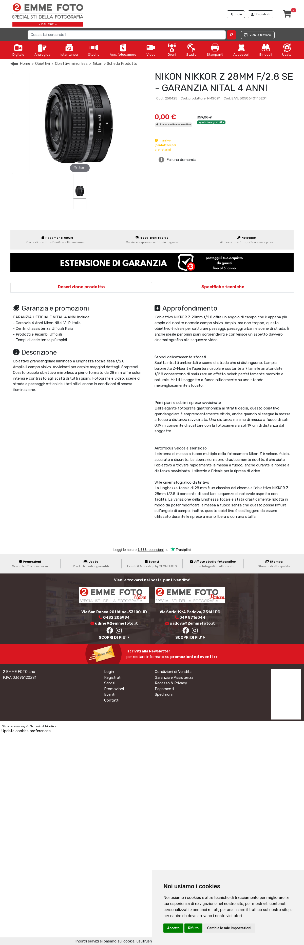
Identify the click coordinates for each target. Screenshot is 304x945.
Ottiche (94, 49)
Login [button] (236, 14)
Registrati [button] (260, 14)
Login (109, 671)
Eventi (109, 694)
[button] (231, 34)
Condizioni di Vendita (173, 671)
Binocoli (265, 49)
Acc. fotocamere (123, 49)
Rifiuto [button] (193, 928)
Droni (171, 49)
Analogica (42, 49)
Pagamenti (164, 689)
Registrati (112, 677)
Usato (287, 49)
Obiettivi (42, 63)
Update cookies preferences (26, 731)
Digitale (18, 49)
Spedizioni (164, 694)
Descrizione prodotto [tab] (81, 286)
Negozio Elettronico (31, 726)
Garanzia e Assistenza (174, 677)
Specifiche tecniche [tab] (222, 286)
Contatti (111, 700)
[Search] (127, 34)
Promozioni (114, 689)
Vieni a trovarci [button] (258, 35)
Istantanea (69, 49)
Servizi (109, 683)
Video (151, 49)
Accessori (241, 49)
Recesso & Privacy (171, 683)
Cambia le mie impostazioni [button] (229, 928)
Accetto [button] (173, 928)
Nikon (97, 63)
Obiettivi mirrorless (71, 63)
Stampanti (215, 49)
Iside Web (50, 726)
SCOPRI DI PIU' (114, 637)
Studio (191, 49)
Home (25, 63)
